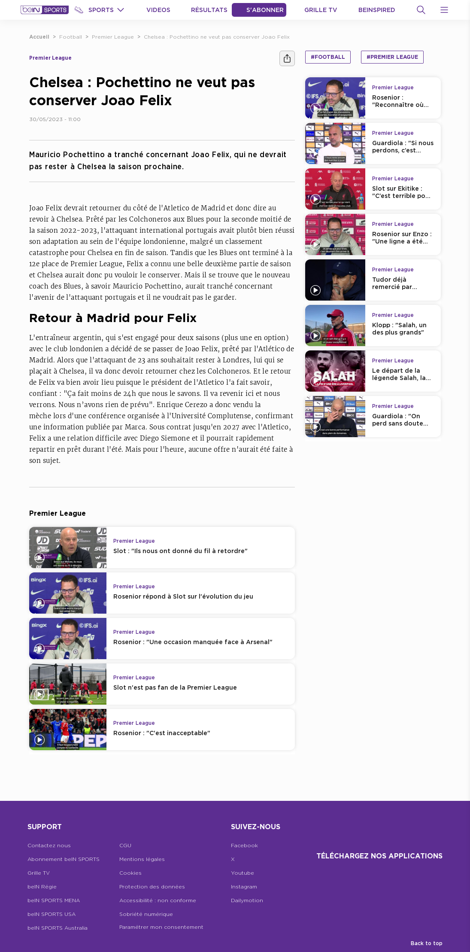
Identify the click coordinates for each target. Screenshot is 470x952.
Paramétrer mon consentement (161, 927)
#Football (328, 57)
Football (70, 37)
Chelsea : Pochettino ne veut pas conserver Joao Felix (217, 37)
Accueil (39, 37)
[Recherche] (421, 10)
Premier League (113, 37)
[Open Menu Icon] (444, 10)
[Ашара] (287, 58)
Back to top (427, 943)
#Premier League (392, 57)
